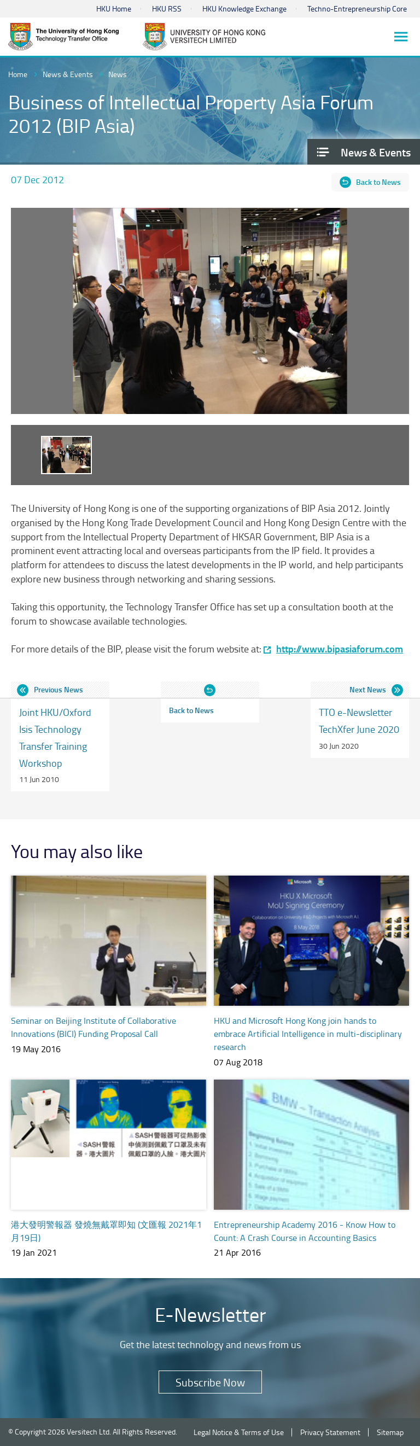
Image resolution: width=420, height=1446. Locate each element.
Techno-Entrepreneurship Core (357, 8)
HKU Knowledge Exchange (244, 8)
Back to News (378, 182)
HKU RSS (167, 8)
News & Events (68, 74)
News (117, 74)
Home (17, 74)
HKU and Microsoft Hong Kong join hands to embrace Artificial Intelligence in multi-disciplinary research (308, 1033)
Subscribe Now (210, 1382)
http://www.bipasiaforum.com (339, 649)
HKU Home (113, 8)
